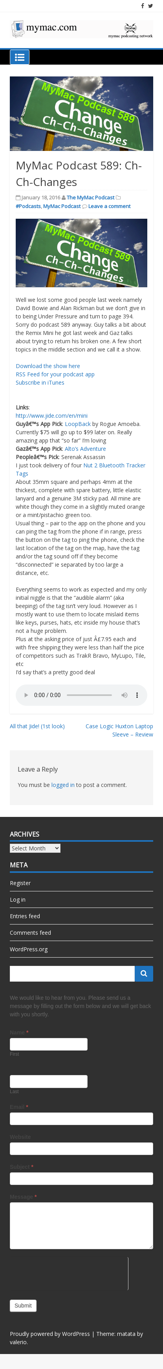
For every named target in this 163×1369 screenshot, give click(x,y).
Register (20, 883)
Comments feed (30, 932)
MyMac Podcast (62, 206)
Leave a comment (109, 206)
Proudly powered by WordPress (50, 1333)
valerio (18, 1342)
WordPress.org (29, 949)
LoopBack (78, 424)
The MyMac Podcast (90, 197)
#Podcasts (28, 206)
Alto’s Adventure (85, 448)
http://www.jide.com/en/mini (52, 415)
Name (19, 1032)
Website (20, 1137)
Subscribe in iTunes (40, 382)
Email (19, 1107)
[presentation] (69, 1272)
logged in (63, 785)
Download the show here (48, 366)
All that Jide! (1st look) (37, 726)
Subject (21, 1167)
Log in (18, 899)
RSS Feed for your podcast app (55, 374)
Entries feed (25, 916)
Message (23, 1197)
